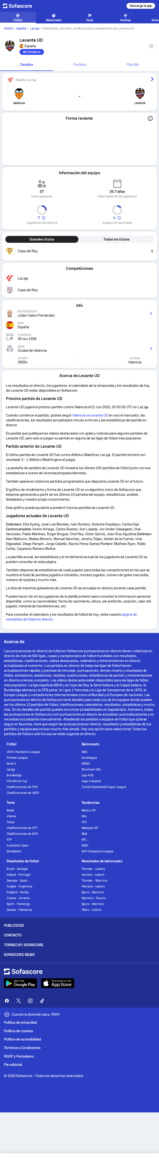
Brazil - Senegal (17, 869)
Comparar (32, 52)
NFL (84, 839)
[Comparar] (32, 52)
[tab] (26, 65)
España (21, 28)
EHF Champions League (98, 851)
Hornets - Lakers (93, 874)
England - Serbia (18, 892)
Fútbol (8, 28)
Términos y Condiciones (22, 1048)
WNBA (86, 763)
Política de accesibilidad (22, 1039)
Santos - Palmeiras (19, 910)
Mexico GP (89, 810)
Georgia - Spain (17, 880)
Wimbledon (14, 851)
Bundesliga (14, 775)
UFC (84, 822)
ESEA (85, 845)
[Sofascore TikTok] (42, 1001)
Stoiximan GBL (91, 769)
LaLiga (34, 28)
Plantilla (133, 65)
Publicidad (14, 925)
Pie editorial (13, 1065)
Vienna (11, 816)
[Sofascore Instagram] (30, 1001)
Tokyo (11, 822)
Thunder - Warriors (95, 880)
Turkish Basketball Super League (104, 787)
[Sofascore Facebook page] (7, 1001)
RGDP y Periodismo (19, 1056)
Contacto (13, 935)
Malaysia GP (90, 828)
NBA (85, 752)
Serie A (11, 763)
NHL (84, 816)
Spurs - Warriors (93, 892)
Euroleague (89, 757)
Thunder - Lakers (93, 869)
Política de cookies (18, 1031)
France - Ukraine (18, 898)
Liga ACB (88, 775)
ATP (9, 839)
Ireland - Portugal (19, 874)
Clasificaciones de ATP (22, 828)
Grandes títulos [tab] (42, 239)
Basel (10, 810)
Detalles (26, 65)
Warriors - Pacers (94, 898)
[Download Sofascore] (20, 983)
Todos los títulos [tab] (116, 239)
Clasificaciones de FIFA (22, 787)
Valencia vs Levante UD (90, 415)
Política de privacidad (20, 1022)
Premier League (17, 757)
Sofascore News (19, 955)
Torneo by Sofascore (23, 945)
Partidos (79, 65)
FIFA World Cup (17, 781)
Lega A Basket (91, 781)
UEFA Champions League (23, 752)
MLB (84, 834)
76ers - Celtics (92, 910)
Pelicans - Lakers (93, 886)
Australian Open (18, 845)
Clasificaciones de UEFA (23, 793)
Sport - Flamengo (18, 904)
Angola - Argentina (19, 886)
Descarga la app (141, 6)
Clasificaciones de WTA (22, 834)
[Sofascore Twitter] (18, 1001)
